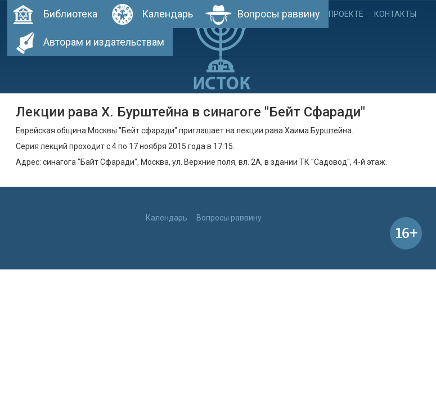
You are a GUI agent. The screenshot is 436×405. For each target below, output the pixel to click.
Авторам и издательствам (103, 42)
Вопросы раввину (278, 14)
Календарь (167, 14)
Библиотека (70, 14)
